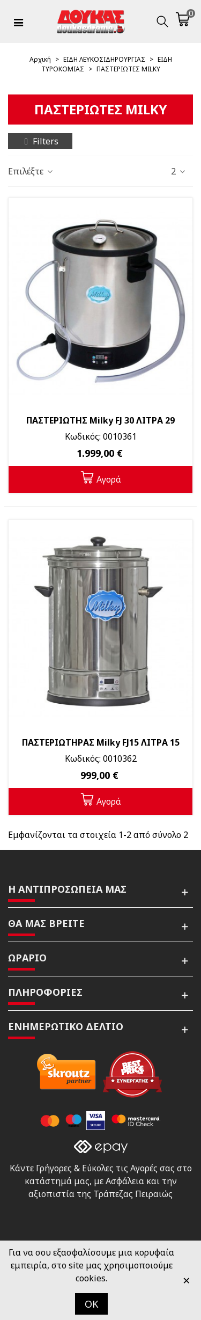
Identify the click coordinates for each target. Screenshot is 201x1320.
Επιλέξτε (31, 171)
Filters (40, 141)
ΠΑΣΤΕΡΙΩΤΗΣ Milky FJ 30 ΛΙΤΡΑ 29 (100, 420)
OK (91, 1303)
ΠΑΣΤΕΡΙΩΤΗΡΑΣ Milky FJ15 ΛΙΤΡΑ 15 (101, 742)
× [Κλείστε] (186, 1280)
